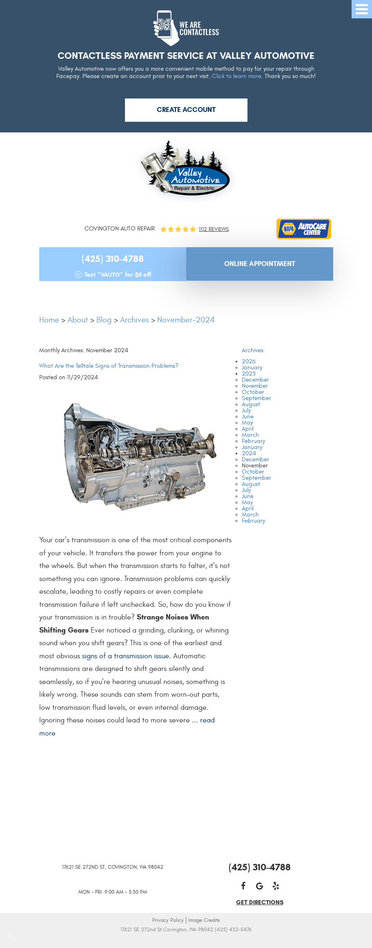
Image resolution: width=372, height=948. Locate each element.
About (77, 319)
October (253, 392)
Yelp (276, 886)
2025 (249, 373)
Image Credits (204, 920)
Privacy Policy (168, 920)
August (251, 404)
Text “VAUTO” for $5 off (117, 274)
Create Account (186, 109)
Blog (104, 319)
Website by (186, 941)
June (248, 416)
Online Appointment (259, 263)
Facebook (243, 886)
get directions (259, 902)
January (252, 367)
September (256, 398)
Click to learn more (236, 76)
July (246, 410)
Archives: (253, 350)
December (255, 379)
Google (260, 886)
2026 (249, 361)
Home (49, 319)
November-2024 (186, 319)
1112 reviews (214, 229)
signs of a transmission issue (125, 656)
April (248, 428)
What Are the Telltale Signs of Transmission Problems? (108, 365)
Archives (134, 319)
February (253, 441)
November (255, 385)
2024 (249, 453)
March (250, 435)
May (247, 422)
